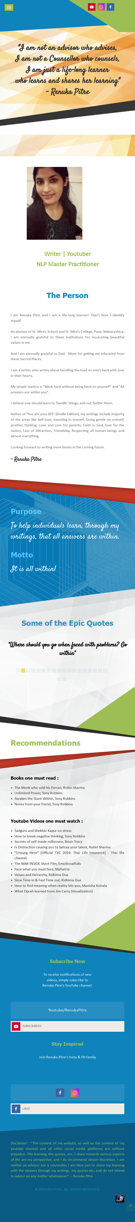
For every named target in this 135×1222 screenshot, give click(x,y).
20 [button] (73, 679)
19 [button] (68, 679)
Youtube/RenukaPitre (67, 1010)
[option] (67, 650)
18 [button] (114, 671)
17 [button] (109, 671)
